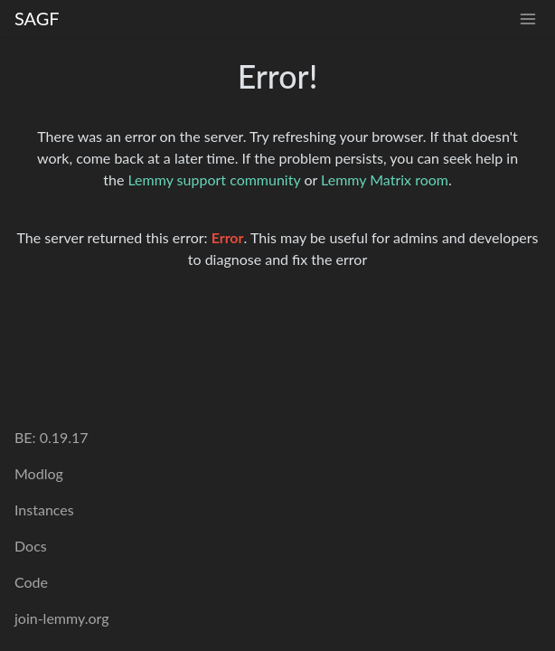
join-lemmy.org (61, 618)
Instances (44, 509)
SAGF (37, 18)
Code (31, 581)
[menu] (528, 19)
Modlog (38, 473)
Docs (30, 545)
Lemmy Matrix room (384, 179)
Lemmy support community (213, 179)
